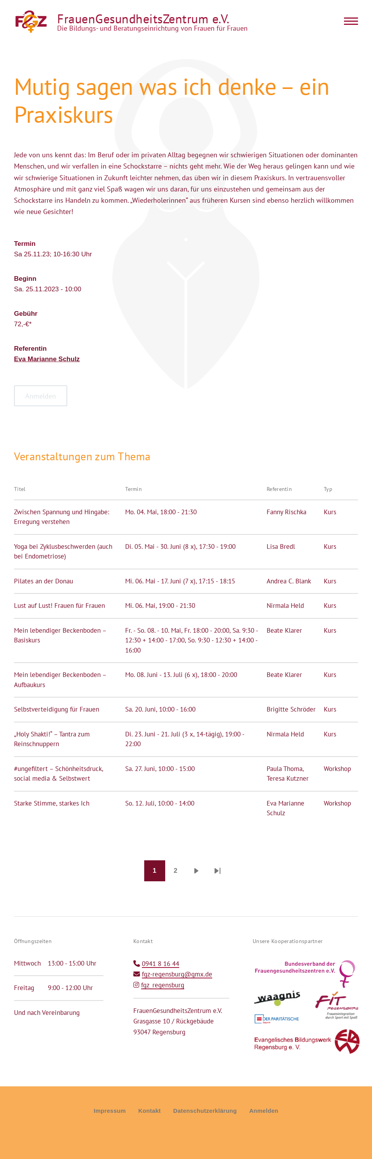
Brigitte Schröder (291, 709)
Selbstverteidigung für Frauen (56, 709)
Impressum (110, 1110)
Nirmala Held (285, 605)
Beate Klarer (284, 630)
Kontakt (149, 1110)
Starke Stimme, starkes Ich (51, 803)
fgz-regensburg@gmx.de (177, 974)
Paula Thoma (284, 768)
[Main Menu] (348, 21)
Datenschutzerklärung (205, 1110)
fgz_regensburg (162, 985)
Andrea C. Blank (289, 581)
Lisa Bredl (281, 546)
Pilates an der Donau (43, 581)
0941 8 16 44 (160, 963)
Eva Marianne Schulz (47, 359)
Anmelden (263, 1110)
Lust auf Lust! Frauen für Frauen (59, 605)
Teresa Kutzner (288, 778)
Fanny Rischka (286, 512)
